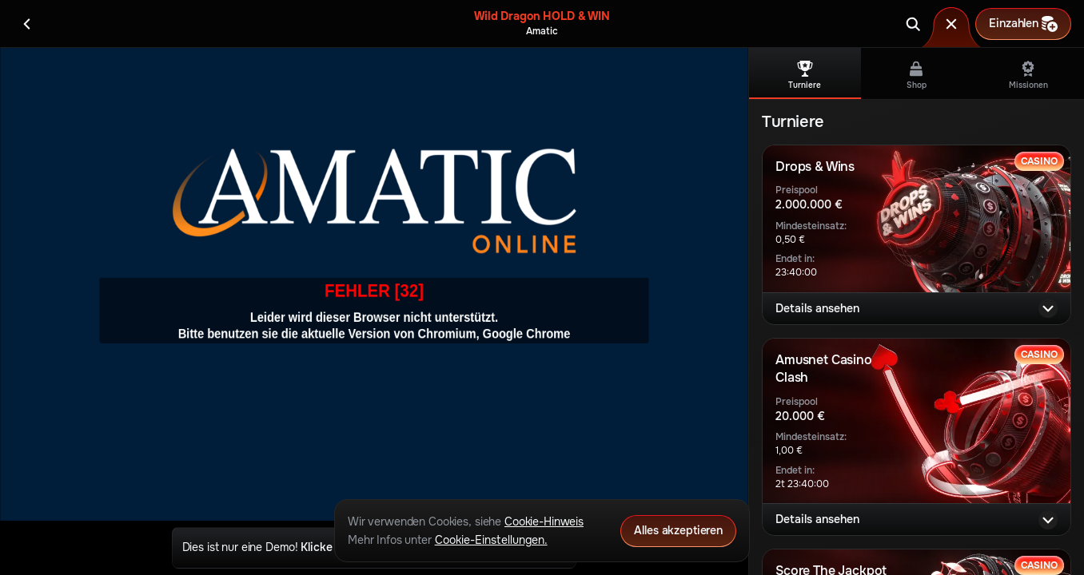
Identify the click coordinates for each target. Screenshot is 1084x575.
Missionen (1028, 75)
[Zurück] (27, 24)
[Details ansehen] (1048, 308)
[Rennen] (951, 24)
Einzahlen (1023, 24)
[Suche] (913, 24)
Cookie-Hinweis (544, 521)
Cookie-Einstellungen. (491, 539)
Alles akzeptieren (678, 530)
